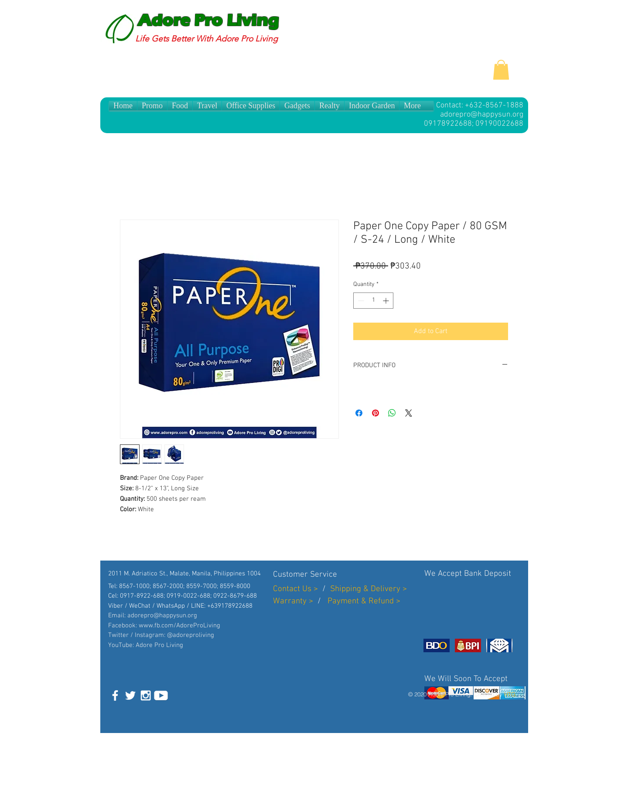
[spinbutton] (373, 300)
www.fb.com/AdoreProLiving (179, 626)
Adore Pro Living (208, 20)
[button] (501, 69)
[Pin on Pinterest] (375, 413)
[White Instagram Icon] (146, 695)
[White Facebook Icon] (115, 695)
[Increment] (386, 300)
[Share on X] (408, 413)
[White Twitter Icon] (130, 695)
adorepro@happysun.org (481, 114)
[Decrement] (360, 300)
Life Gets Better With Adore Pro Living (206, 39)
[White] (161, 695)
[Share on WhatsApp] (392, 413)
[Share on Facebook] (359, 413)
